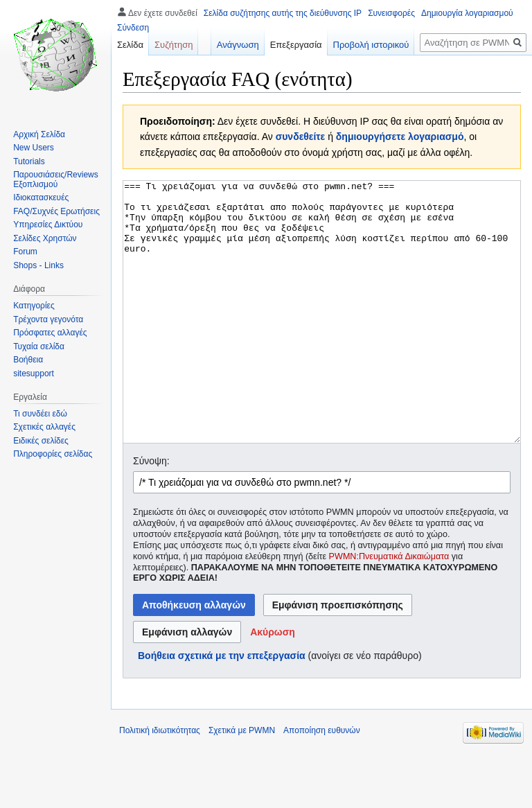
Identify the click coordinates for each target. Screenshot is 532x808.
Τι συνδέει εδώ (40, 414)
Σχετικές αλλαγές (44, 427)
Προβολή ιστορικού (371, 44)
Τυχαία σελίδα (38, 346)
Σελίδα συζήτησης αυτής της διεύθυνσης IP (283, 13)
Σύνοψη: (151, 512)
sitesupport (33, 373)
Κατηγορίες (34, 305)
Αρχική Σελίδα (39, 134)
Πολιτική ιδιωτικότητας (159, 782)
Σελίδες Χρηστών (44, 238)
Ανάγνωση (238, 44)
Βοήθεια (28, 360)
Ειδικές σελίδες (41, 441)
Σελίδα (130, 44)
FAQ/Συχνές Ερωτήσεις (56, 211)
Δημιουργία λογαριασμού (467, 13)
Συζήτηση (173, 44)
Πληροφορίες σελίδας (52, 454)
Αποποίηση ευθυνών (321, 782)
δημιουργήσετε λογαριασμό (400, 136)
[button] (272, 684)
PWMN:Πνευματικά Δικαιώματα (389, 608)
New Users (33, 147)
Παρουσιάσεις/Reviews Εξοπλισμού (55, 179)
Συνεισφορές (391, 13)
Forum (25, 251)
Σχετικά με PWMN (242, 782)
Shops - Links (38, 265)
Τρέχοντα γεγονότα (48, 319)
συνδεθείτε (301, 136)
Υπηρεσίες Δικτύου (47, 224)
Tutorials (29, 161)
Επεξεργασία (296, 44)
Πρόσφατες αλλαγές (50, 332)
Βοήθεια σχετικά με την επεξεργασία (221, 707)
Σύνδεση (133, 28)
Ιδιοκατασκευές (41, 197)
